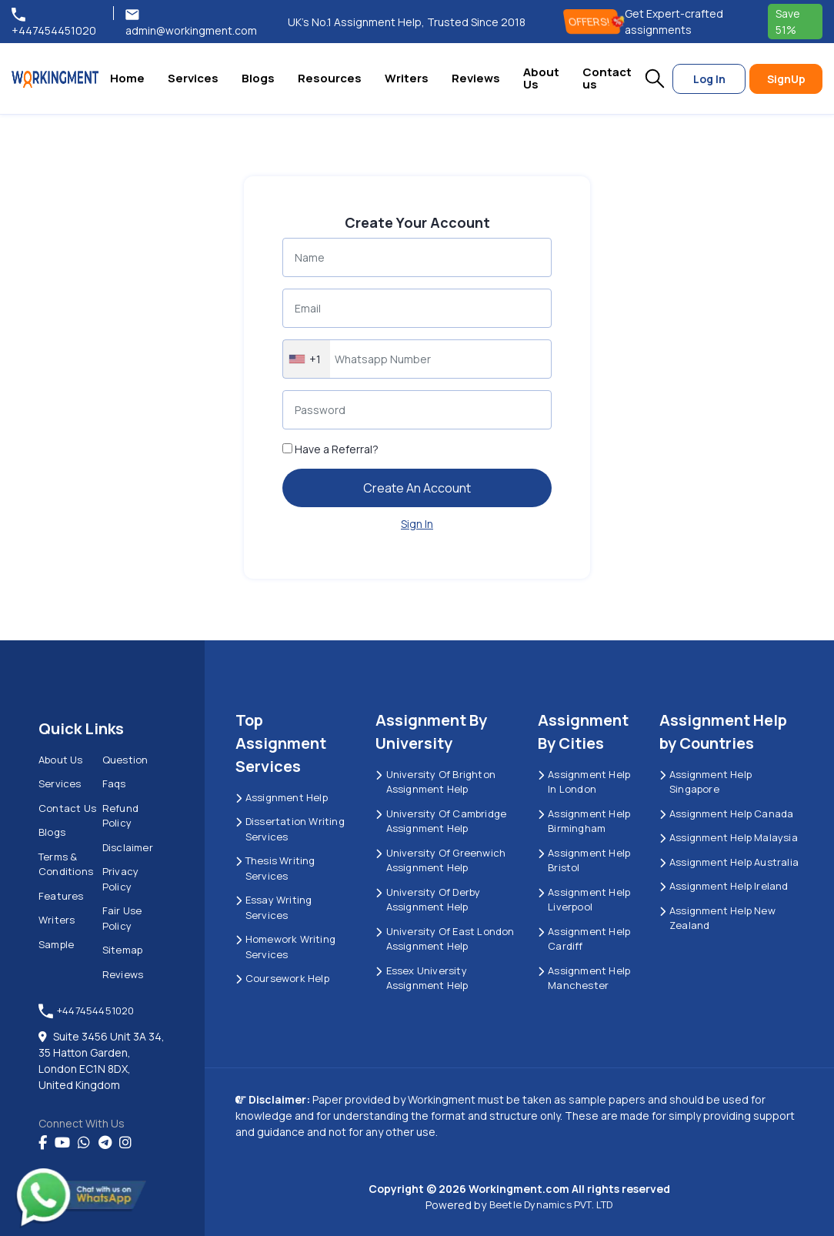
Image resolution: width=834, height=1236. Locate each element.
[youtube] (62, 1143)
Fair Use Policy (122, 918)
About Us (541, 78)
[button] (654, 78)
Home (127, 78)
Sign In (417, 523)
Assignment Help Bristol (584, 860)
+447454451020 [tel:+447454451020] (54, 22)
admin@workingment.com (191, 22)
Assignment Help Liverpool (584, 899)
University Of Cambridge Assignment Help (440, 821)
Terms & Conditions (65, 864)
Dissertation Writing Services (290, 828)
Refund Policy (120, 815)
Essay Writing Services (273, 907)
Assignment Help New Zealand (717, 918)
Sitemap (122, 950)
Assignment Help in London (584, 782)
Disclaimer (127, 847)
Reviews (476, 78)
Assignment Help (281, 797)
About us (60, 760)
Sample (56, 944)
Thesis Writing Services (275, 868)
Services (193, 78)
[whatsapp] (84, 1143)
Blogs (258, 78)
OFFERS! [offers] (594, 21)
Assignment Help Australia (729, 862)
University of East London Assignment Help (444, 939)
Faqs (114, 783)
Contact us (607, 78)
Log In (709, 79)
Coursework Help (282, 978)
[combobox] (306, 359)
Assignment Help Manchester (584, 978)
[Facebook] (42, 1143)
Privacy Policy (120, 879)
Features (61, 896)
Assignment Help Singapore (705, 782)
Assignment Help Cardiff (584, 939)
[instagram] (125, 1143)
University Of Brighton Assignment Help (435, 782)
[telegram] (105, 1143)
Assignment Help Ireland (724, 886)
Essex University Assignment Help (421, 978)
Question (125, 760)
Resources (330, 78)
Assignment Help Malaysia (728, 837)
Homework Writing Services (285, 946)
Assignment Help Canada (726, 813)
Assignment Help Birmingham (584, 821)
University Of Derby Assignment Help (427, 899)
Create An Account (417, 487)
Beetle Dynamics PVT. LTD (551, 1204)
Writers (407, 78)
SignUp (786, 79)
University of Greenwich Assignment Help (440, 860)
